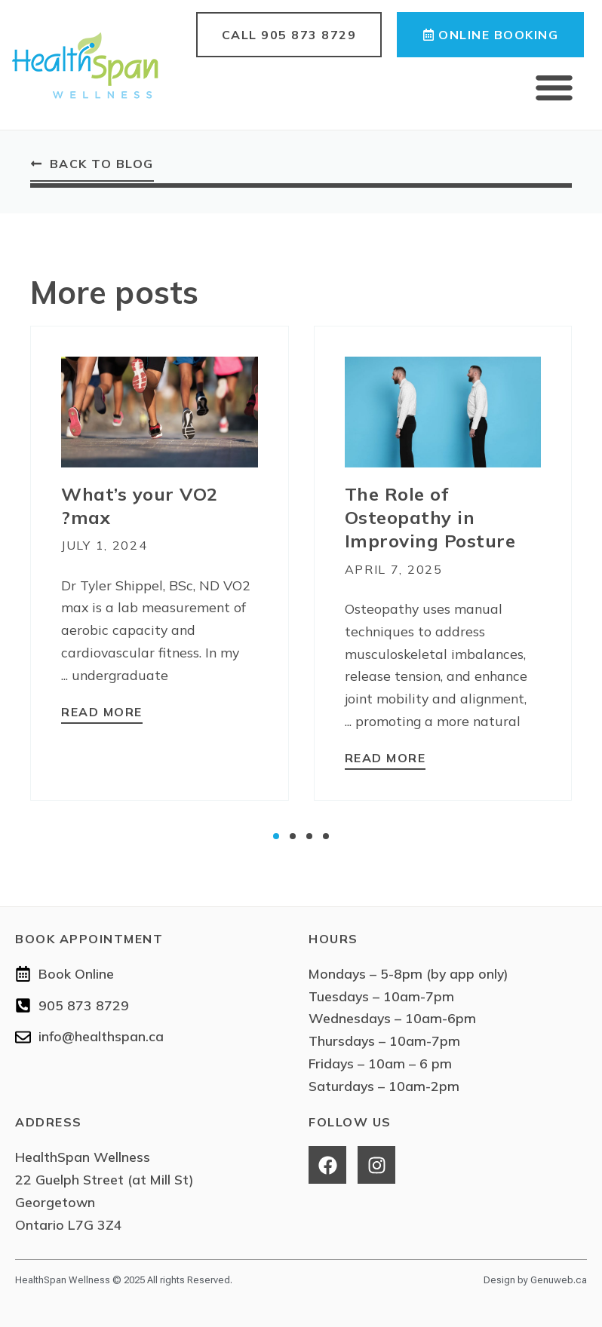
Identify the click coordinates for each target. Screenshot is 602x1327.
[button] (554, 87)
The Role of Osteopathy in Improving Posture (430, 517)
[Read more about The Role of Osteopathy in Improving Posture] (385, 759)
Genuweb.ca (558, 1280)
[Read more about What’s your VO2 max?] (102, 713)
